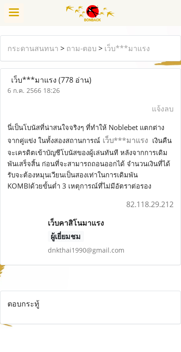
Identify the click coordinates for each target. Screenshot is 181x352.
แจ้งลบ (163, 109)
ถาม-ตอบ (81, 48)
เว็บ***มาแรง (127, 48)
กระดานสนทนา (32, 48)
